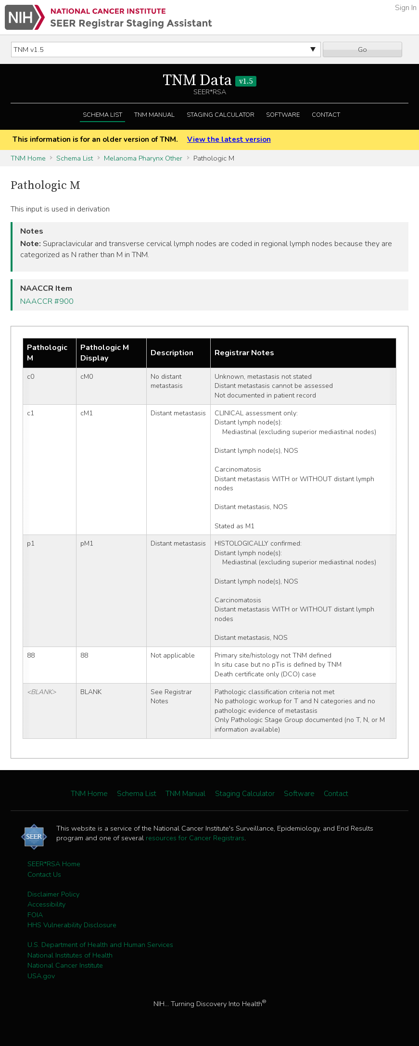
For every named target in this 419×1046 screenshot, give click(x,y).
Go (362, 49)
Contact (326, 115)
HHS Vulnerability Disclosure (71, 925)
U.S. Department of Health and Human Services (100, 944)
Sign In (406, 7)
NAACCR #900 (47, 301)
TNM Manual (154, 115)
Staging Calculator (220, 115)
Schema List (102, 115)
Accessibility (46, 904)
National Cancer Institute (65, 965)
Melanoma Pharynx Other (143, 158)
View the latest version (229, 139)
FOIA (35, 915)
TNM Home (28, 158)
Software (283, 115)
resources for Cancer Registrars (195, 838)
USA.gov (41, 976)
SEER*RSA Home (53, 864)
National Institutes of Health (70, 955)
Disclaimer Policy (53, 894)
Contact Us (44, 874)
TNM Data (209, 80)
